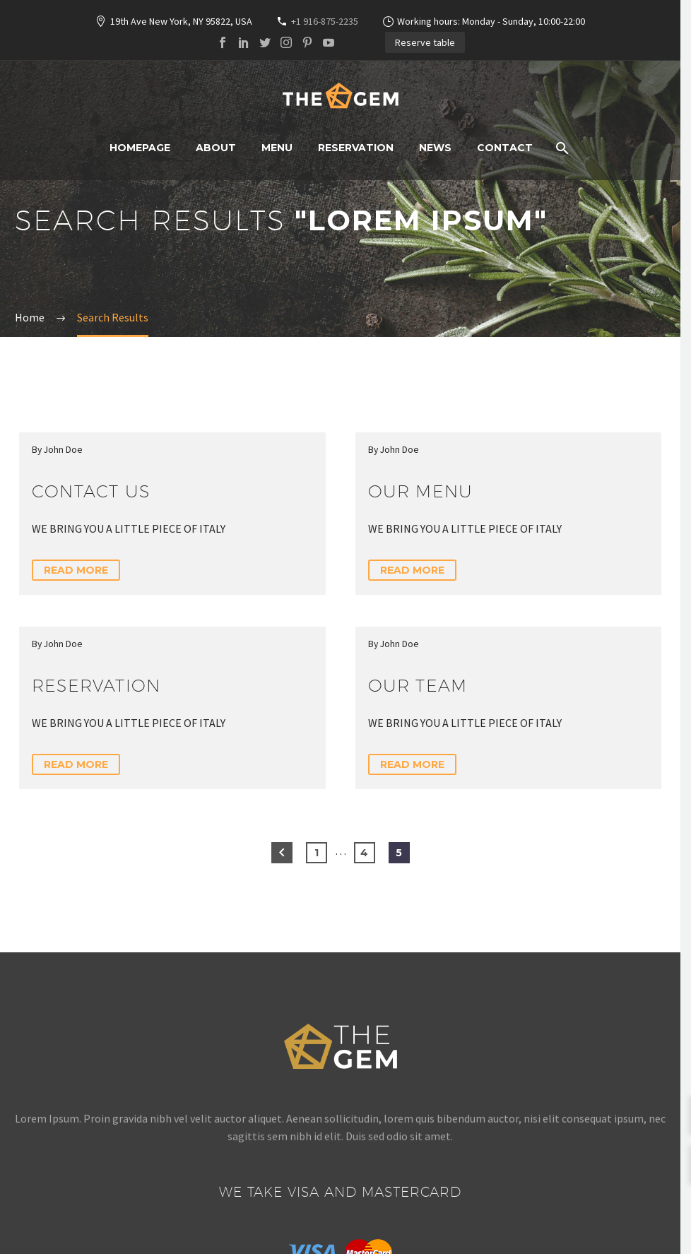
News (435, 147)
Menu (277, 147)
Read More (76, 570)
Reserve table (425, 42)
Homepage (140, 147)
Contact (505, 147)
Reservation (356, 147)
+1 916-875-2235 (324, 21)
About (216, 147)
